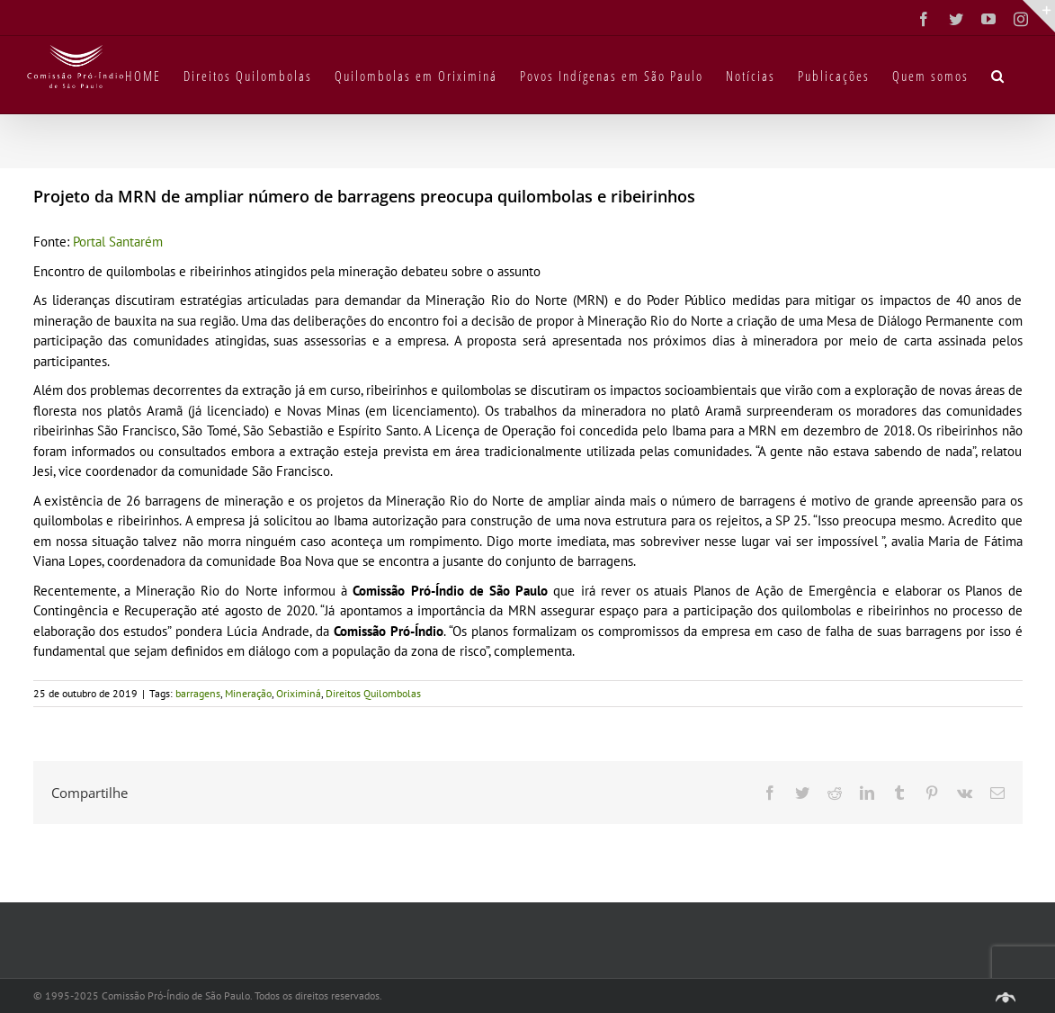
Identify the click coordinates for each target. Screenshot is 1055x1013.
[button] (998, 74)
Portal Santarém (118, 241)
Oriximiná (298, 693)
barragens (197, 693)
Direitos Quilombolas (373, 693)
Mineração (248, 693)
